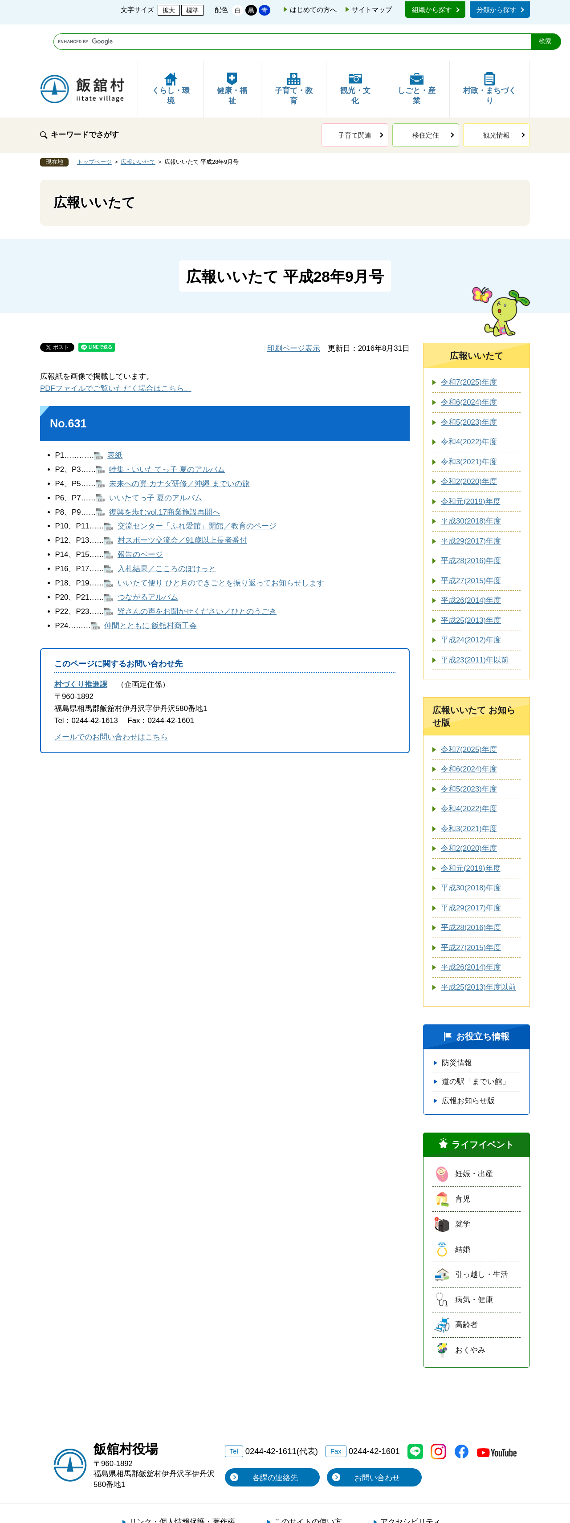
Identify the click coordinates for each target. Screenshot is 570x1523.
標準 (192, 10)
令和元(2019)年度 (471, 465)
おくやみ (470, 1313)
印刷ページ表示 (293, 312)
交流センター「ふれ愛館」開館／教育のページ (197, 489)
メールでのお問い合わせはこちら (111, 700)
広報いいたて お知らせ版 (473, 680)
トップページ (94, 125)
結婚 (462, 1213)
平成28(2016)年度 (471, 524)
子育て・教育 (294, 52)
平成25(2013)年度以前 (478, 950)
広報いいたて (138, 125)
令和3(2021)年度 (469, 425)
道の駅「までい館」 (476, 1045)
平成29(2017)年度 (471, 504)
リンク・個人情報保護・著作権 (182, 1485)
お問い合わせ (377, 1441)
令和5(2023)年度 (469, 386)
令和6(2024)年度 (469, 365)
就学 (462, 1187)
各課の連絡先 (275, 1441)
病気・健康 (474, 1263)
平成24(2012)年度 (471, 603)
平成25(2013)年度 (471, 584)
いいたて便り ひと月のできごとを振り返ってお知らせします (221, 546)
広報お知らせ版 (468, 1064)
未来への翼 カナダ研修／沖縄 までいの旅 (179, 447)
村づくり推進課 (80, 648)
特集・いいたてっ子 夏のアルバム (167, 433)
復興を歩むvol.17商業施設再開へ (164, 475)
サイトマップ (372, 9)
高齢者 (466, 1288)
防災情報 (457, 1026)
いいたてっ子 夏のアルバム (155, 461)
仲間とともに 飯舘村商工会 (150, 589)
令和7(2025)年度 (469, 345)
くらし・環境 (171, 52)
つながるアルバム (148, 560)
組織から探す (432, 9)
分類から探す (496, 9)
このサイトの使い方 (308, 1485)
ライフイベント (483, 1108)
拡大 (169, 10)
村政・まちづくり (489, 52)
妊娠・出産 (474, 1137)
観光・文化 (355, 52)
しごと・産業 (417, 52)
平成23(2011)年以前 (475, 623)
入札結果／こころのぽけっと (167, 532)
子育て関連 (354, 98)
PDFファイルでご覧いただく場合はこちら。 (115, 352)
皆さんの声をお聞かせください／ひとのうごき (197, 575)
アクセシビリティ (410, 1485)
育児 (462, 1162)
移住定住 (425, 98)
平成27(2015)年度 (471, 544)
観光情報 (496, 98)
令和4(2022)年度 (469, 405)
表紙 (114, 418)
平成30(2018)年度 (471, 484)
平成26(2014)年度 (471, 564)
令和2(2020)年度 (469, 445)
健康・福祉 (232, 52)
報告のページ (140, 518)
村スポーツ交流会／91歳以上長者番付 (182, 504)
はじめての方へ (313, 9)
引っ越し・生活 (481, 1238)
